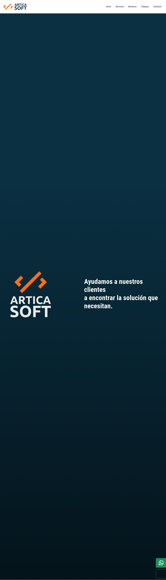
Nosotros (132, 6)
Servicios (120, 6)
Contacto (157, 6)
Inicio (108, 6)
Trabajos (145, 6)
